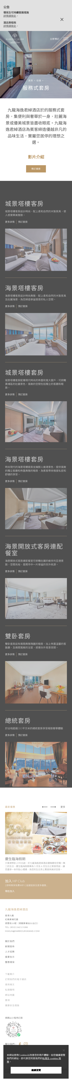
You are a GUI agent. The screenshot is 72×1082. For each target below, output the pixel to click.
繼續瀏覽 (36, 1070)
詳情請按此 (9, 15)
